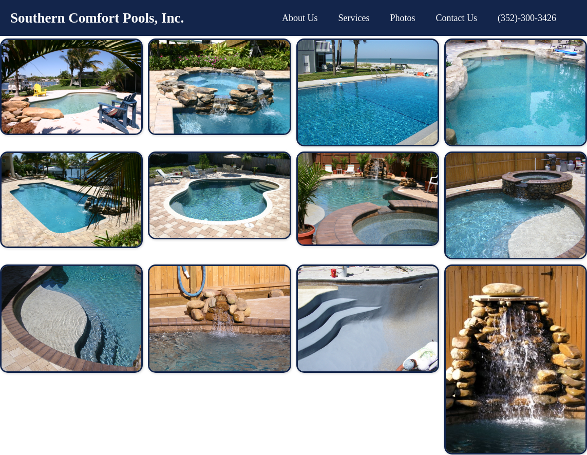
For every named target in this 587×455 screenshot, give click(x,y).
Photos (402, 18)
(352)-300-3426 (527, 18)
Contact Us (457, 18)
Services (354, 18)
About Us (300, 18)
